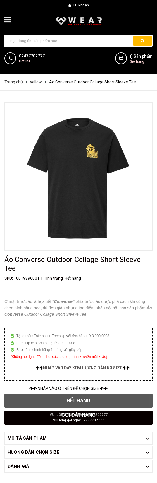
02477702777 (32, 56)
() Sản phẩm (141, 59)
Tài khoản (78, 5)
